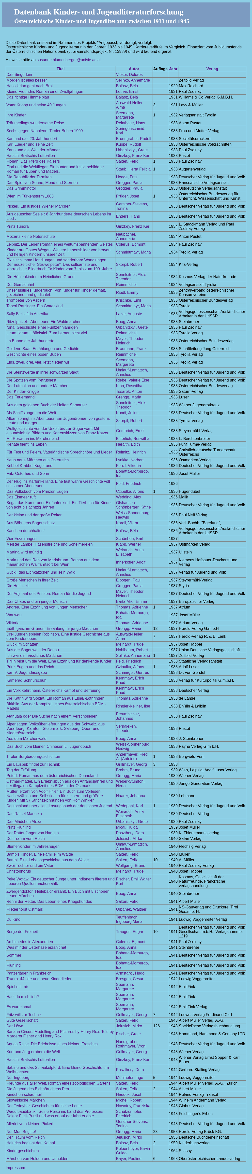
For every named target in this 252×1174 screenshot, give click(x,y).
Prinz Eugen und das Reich (30, 667)
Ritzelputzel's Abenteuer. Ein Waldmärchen (43, 322)
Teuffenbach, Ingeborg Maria (129, 919)
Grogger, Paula (129, 183)
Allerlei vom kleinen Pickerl (29, 1124)
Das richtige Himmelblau (27, 97)
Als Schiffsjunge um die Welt (31, 413)
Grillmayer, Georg (131, 764)
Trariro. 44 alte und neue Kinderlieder (38, 979)
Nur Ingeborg (17, 1077)
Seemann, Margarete (125, 115)
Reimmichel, (127, 285)
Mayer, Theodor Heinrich (129, 341)
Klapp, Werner (128, 544)
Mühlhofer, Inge (129, 1077)
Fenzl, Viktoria (128, 466)
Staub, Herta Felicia (133, 169)
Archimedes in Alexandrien (29, 942)
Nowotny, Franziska (133, 1106)
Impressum (15, 1168)
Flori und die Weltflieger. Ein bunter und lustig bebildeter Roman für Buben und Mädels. (55, 169)
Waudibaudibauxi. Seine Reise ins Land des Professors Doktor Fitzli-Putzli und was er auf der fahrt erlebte (54, 1113)
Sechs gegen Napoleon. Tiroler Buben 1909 (44, 131)
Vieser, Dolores (129, 74)
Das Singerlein (19, 74)
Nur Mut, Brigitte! (21, 1132)
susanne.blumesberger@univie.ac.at (69, 60)
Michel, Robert (128, 1100)
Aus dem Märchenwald (26, 738)
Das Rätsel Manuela (24, 814)
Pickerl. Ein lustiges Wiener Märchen (38, 206)
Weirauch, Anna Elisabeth (130, 552)
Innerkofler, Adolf (130, 562)
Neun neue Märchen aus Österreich (37, 460)
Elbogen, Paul (128, 580)
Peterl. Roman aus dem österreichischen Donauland (52, 776)
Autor (134, 69)
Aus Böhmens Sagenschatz (30, 523)
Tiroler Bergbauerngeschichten (33, 756)
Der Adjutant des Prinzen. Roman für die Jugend (48, 594)
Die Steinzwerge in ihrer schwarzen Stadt (42, 372)
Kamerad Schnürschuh (26, 680)
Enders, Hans (128, 216)
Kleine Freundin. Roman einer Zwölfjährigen (44, 91)
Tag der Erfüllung (21, 770)
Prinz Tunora (17, 226)
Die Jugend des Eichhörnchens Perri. (38, 1089)
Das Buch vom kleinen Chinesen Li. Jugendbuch (48, 746)
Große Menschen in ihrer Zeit (32, 580)
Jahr (173, 69)
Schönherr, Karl (129, 539)
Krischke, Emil (128, 300)
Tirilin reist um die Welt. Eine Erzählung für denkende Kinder (58, 661)
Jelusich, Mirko (129, 838)
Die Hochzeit (17, 586)
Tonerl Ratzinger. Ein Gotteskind (34, 306)
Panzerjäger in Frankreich (28, 973)
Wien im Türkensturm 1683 (30, 196)
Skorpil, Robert (129, 264)
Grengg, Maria (128, 397)
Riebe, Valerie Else (132, 380)
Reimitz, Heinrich (131, 452)
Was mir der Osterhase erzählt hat (36, 947)
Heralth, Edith (128, 444)
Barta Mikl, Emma (131, 601)
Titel (61, 69)
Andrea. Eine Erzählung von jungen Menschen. (47, 607)
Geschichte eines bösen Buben (33, 354)
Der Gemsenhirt (20, 285)
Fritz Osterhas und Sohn (27, 473)
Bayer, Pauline (128, 1159)
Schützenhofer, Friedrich (129, 1113)
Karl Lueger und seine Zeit (29, 144)
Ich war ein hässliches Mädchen (34, 655)
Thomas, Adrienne (132, 607)
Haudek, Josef (128, 1094)
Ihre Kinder (16, 115)
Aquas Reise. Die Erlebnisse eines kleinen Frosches (52, 1044)
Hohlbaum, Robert (132, 650)
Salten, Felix (127, 161)
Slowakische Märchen (25, 1100)
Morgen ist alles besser (26, 80)
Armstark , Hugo (130, 973)
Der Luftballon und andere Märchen (37, 386)
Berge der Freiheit (22, 932)
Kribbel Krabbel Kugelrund (29, 466)
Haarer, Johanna (130, 796)
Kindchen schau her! (24, 1094)
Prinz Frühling (18, 827)
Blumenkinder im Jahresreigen (33, 846)
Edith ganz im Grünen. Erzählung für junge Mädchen (52, 628)
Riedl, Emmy (127, 292)
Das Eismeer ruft (21, 497)
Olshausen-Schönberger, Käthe (133, 505)
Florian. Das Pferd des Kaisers (33, 161)
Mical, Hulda (127, 827)
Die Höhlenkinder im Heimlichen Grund (40, 277)
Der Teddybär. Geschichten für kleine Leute (44, 1106)
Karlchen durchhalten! (25, 531)
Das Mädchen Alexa (23, 822)
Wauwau (14, 615)
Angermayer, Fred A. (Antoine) (131, 756)
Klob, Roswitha (129, 386)
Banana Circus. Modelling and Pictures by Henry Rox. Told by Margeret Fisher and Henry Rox (60, 1034)
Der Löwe (14, 1026)
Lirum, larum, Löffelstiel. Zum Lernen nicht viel (46, 333)
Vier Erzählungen (21, 539)
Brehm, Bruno (128, 770)
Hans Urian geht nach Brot (29, 86)
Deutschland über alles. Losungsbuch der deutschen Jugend (59, 806)
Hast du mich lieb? (22, 997)
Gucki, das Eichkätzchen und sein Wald (40, 572)
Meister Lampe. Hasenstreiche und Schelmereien (49, 544)
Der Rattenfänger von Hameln (32, 833)
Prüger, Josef (127, 196)
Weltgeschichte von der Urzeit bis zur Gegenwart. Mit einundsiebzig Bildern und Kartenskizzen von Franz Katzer (57, 430)
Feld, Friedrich (128, 483)
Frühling (13, 965)
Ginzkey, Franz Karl (133, 156)
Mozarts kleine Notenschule (30, 236)
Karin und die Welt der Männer (33, 150)
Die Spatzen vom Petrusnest (31, 380)
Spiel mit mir (17, 987)
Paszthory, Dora (130, 833)
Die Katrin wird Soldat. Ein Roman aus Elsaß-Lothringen (55, 698)
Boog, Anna (126, 322)
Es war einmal (18, 1007)
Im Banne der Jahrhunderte (30, 341)
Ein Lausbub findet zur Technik (33, 764)
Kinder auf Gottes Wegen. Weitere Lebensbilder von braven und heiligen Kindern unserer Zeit (58, 252)
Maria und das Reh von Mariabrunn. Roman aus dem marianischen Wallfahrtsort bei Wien (52, 562)
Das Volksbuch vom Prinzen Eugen (37, 491)
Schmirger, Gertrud (132, 672)
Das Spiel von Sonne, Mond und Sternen (42, 183)
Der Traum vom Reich (25, 838)
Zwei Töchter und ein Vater (29, 865)
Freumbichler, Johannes (128, 716)
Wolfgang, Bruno (130, 865)
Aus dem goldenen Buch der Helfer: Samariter (46, 405)
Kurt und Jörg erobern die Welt (33, 1052)
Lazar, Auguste (129, 314)
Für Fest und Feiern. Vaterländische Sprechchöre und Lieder (59, 452)
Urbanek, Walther (131, 909)
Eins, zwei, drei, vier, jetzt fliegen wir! (38, 362)
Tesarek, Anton (129, 391)
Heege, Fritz (126, 177)
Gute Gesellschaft (22, 1020)
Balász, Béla (127, 86)
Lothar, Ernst (127, 91)
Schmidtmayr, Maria (133, 252)
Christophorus (18, 871)
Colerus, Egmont (130, 244)
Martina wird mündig (24, 552)
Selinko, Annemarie (133, 80)
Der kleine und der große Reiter (34, 515)
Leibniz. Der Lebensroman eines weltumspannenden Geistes (59, 244)
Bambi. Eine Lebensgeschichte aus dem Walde (47, 860)
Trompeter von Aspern (25, 300)
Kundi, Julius (127, 413)
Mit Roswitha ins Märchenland (32, 439)
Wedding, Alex (128, 497)
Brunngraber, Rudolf (133, 139)
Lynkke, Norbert (129, 460)
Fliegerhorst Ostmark (24, 909)
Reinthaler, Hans (130, 123)
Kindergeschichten (22, 1151)
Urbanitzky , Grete (132, 150)
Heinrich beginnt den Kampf (30, 1143)
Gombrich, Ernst (130, 431)
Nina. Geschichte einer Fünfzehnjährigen (42, 327)
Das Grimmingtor (21, 188)
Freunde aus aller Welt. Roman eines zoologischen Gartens (58, 1083)
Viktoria (12, 623)
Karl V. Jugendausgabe (26, 672)
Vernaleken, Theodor (126, 728)
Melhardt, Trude (129, 644)
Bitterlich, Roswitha (132, 439)
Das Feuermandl (20, 397)
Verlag (212, 69)
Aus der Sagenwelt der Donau (32, 650)
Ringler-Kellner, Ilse (133, 706)
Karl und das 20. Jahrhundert (31, 139)
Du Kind (13, 919)
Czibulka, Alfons (130, 491)
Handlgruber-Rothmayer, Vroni (131, 1044)
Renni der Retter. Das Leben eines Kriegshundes (49, 901)
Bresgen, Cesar (129, 979)
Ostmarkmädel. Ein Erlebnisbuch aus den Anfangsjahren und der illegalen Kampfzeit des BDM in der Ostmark (59, 783)
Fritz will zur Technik (24, 1015)
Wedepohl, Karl (129, 806)
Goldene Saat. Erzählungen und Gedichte (42, 349)
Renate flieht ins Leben (26, 444)
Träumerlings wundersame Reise (35, 123)
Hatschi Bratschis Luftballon (30, 156)
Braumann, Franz (131, 349)
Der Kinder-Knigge (22, 391)
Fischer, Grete (128, 1034)
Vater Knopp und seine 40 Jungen (36, 105)
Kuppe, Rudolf (128, 144)
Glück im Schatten (22, 644)
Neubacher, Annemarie (126, 236)
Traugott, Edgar (129, 932)
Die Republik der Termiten (29, 177)
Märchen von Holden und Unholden (37, 1159)
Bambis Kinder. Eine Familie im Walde (39, 854)
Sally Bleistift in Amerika (27, 314)
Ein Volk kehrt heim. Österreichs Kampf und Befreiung (53, 690)
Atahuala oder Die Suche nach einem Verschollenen (51, 716)
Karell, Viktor (127, 523)
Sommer (13, 955)
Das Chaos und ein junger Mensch (36, 601)
